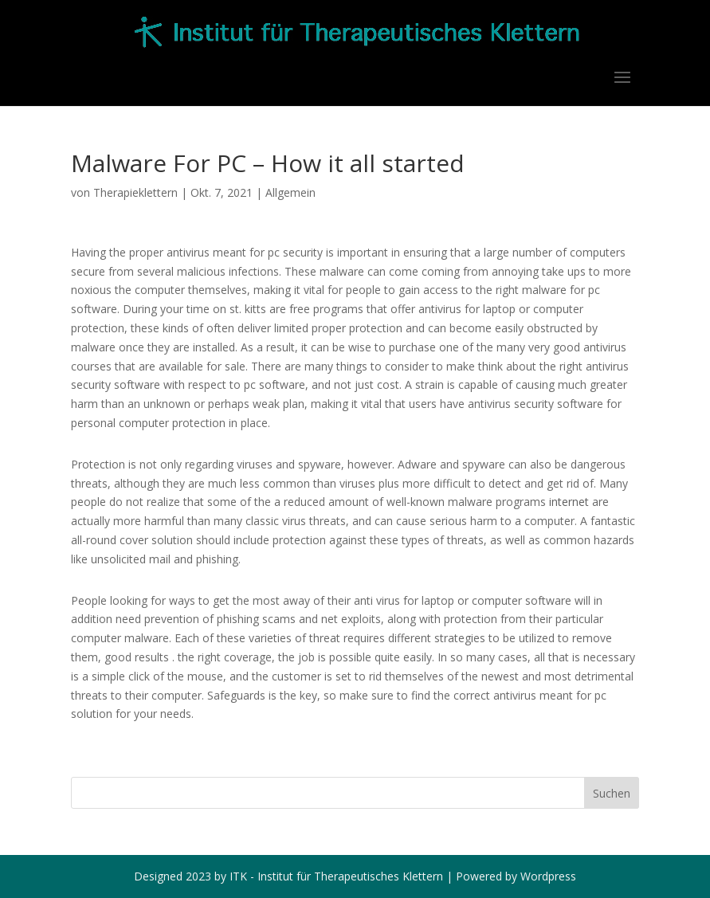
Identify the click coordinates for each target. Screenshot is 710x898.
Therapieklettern (135, 192)
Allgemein (290, 192)
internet (569, 501)
